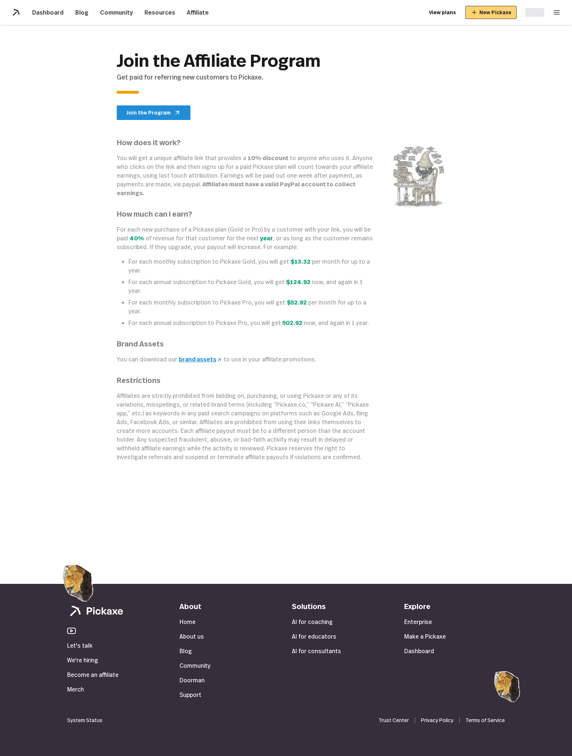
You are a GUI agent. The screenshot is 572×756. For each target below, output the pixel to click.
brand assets (200, 359)
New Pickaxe (491, 12)
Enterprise (418, 622)
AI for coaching (312, 622)
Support (190, 695)
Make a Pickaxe (425, 636)
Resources (159, 12)
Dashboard (47, 12)
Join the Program (153, 112)
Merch (75, 689)
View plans (442, 12)
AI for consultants (316, 651)
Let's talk (80, 645)
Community (116, 12)
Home (187, 622)
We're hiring (82, 660)
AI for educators (314, 636)
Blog (81, 12)
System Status (85, 720)
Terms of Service (485, 720)
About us (191, 636)
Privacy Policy (437, 720)
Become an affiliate (93, 675)
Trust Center (394, 720)
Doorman (192, 680)
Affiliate (198, 12)
